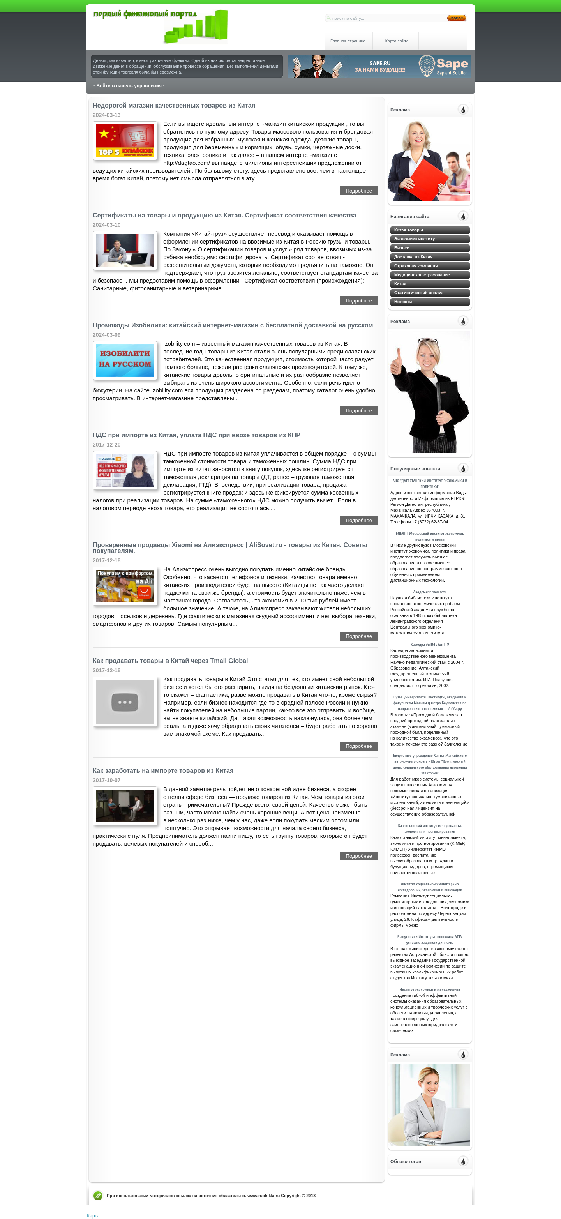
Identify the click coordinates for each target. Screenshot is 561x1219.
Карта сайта (397, 41)
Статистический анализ (418, 292)
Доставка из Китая (413, 256)
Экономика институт (415, 239)
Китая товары (408, 230)
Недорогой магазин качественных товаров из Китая (174, 105)
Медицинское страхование (422, 274)
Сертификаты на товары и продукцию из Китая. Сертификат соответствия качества (224, 215)
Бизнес (401, 248)
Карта (93, 1216)
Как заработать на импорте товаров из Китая (163, 771)
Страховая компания (416, 265)
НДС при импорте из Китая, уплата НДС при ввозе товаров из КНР (196, 435)
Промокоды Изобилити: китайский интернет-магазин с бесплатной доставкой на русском (233, 325)
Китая (400, 283)
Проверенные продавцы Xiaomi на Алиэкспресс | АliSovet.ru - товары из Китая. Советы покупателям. (230, 548)
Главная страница (348, 41)
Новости (403, 301)
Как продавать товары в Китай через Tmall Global (170, 661)
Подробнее (359, 191)
